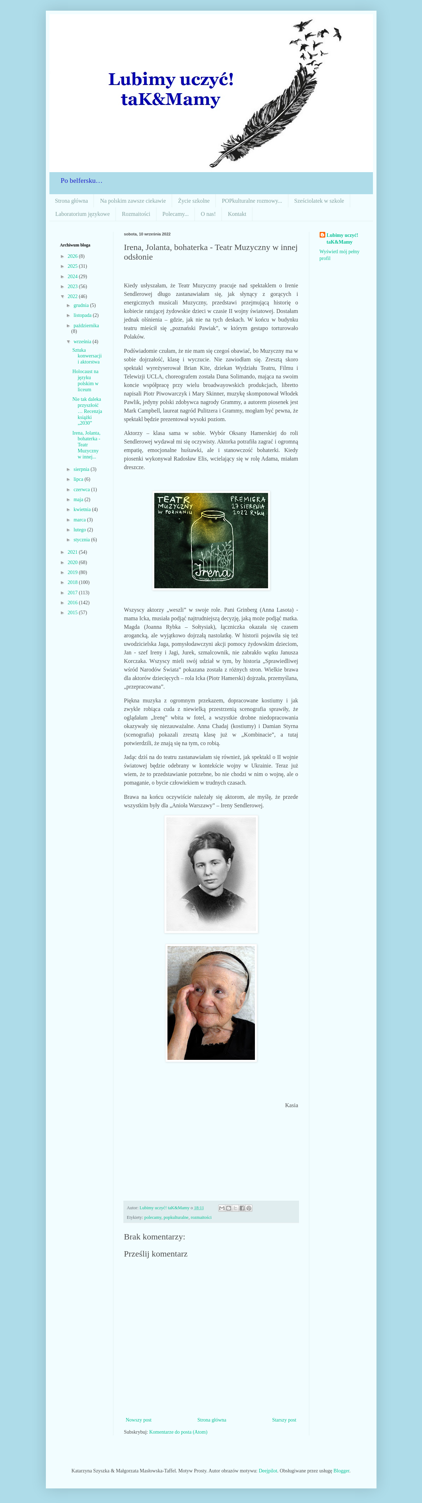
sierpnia (82, 469)
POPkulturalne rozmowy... (252, 201)
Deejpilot (268, 1470)
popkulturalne (176, 1217)
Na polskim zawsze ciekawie (133, 201)
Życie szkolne (194, 201)
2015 (73, 612)
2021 (73, 552)
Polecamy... (175, 214)
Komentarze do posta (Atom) (178, 1432)
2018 (73, 582)
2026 (73, 256)
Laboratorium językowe (82, 214)
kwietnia (83, 509)
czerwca (82, 489)
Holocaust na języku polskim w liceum (85, 380)
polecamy (152, 1217)
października (86, 325)
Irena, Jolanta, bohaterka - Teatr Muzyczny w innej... (86, 445)
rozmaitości (201, 1217)
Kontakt (237, 214)
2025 (73, 266)
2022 (73, 296)
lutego (80, 529)
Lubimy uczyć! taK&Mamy (342, 239)
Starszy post (284, 1420)
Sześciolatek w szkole (319, 201)
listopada (83, 315)
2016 (73, 602)
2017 (73, 592)
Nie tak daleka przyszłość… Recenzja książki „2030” (87, 411)
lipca (79, 479)
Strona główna (71, 201)
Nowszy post (139, 1420)
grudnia (82, 305)
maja (79, 499)
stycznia (82, 539)
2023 (73, 286)
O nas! (208, 214)
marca (80, 519)
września (83, 341)
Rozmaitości (136, 214)
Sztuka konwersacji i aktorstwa (87, 356)
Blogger (341, 1470)
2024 (73, 276)
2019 (73, 572)
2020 (73, 562)
